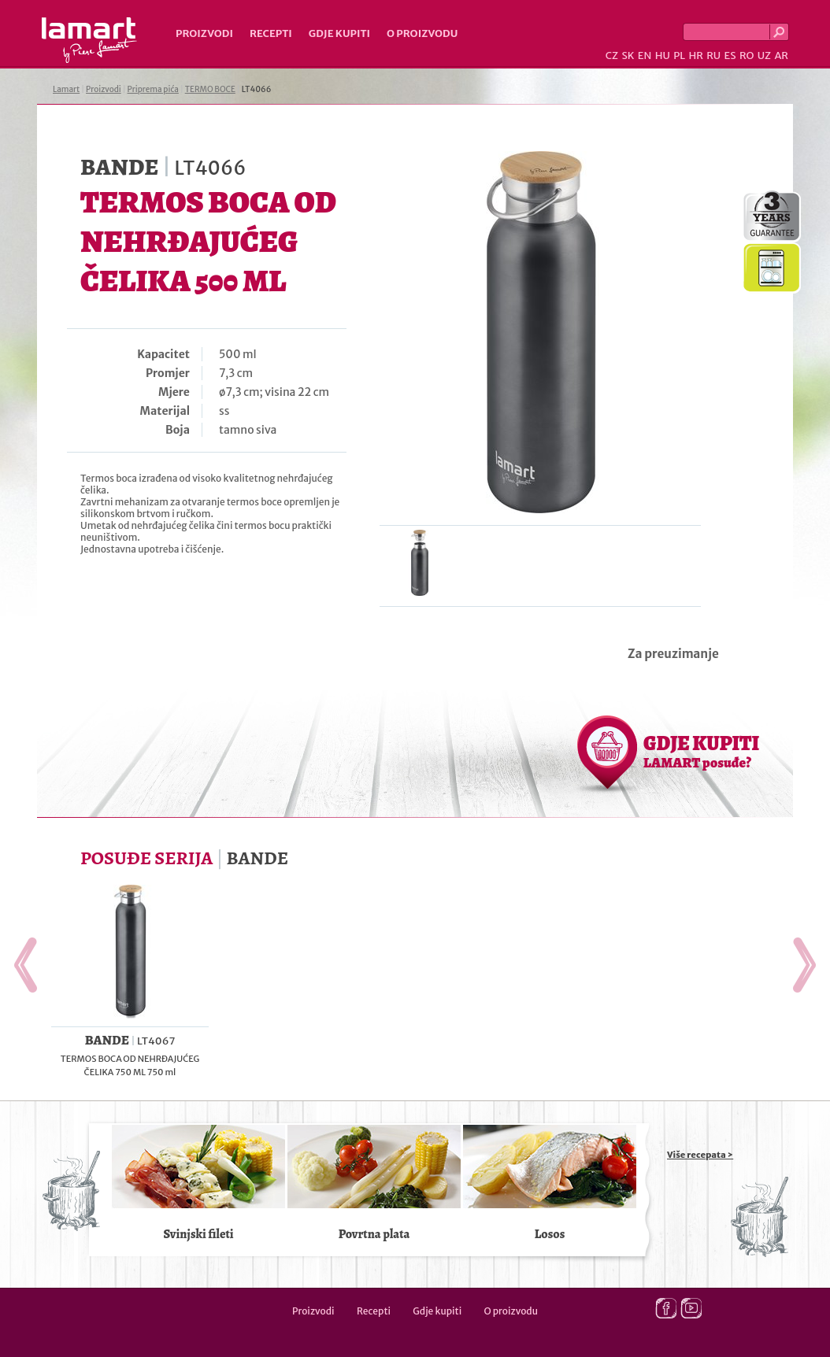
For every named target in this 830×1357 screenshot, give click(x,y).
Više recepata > (700, 1154)
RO (746, 55)
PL (679, 55)
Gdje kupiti (339, 33)
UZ (764, 55)
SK (627, 55)
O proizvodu (422, 33)
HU (662, 55)
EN (645, 55)
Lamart (89, 40)
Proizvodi (204, 33)
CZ (612, 55)
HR (695, 55)
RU (713, 55)
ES (730, 55)
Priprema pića (153, 89)
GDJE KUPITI (701, 751)
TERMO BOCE (210, 89)
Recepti (271, 33)
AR (781, 55)
